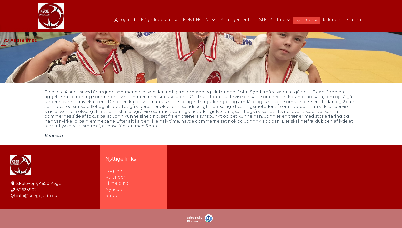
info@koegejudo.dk (36, 195)
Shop (111, 195)
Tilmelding (117, 183)
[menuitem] (125, 19)
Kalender (115, 177)
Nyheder (115, 189)
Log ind (124, 20)
